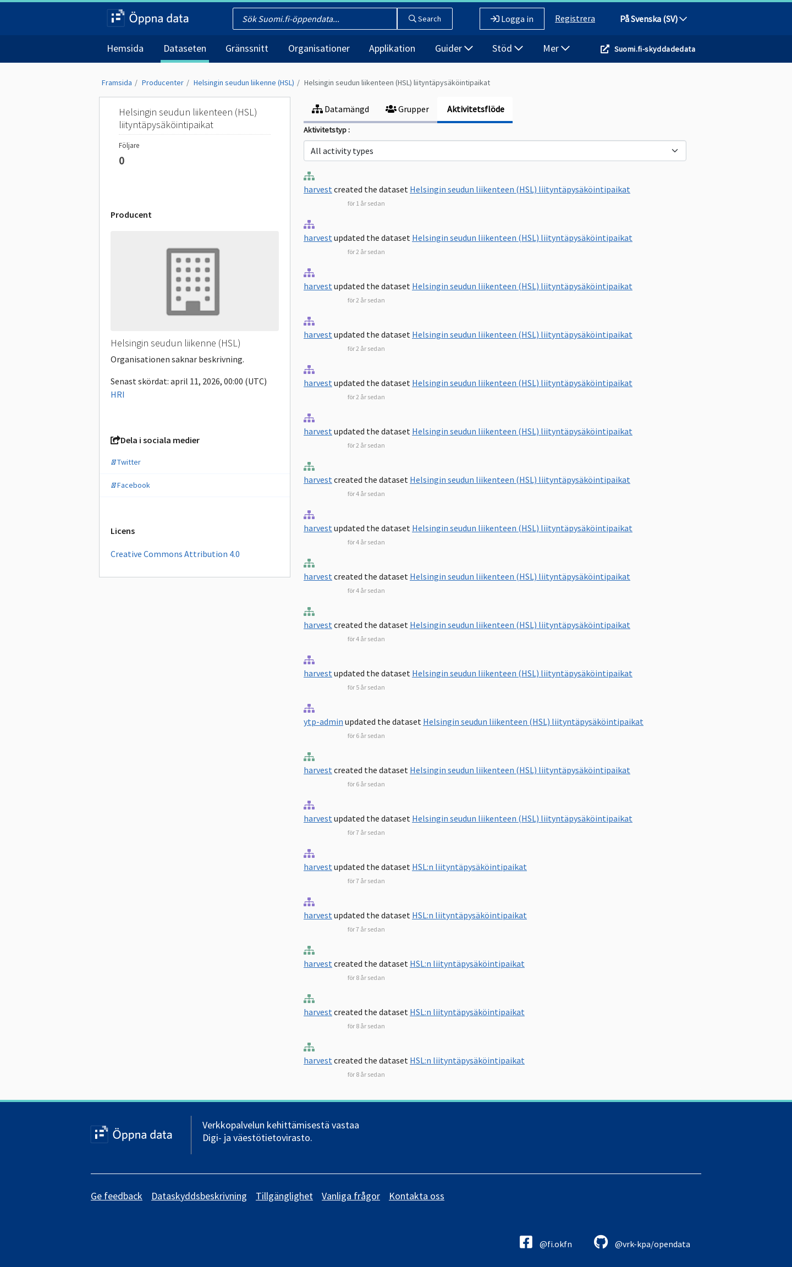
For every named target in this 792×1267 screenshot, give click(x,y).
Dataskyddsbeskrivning (199, 1195)
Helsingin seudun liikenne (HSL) (244, 82)
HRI (118, 394)
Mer (556, 48)
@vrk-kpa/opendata (642, 1242)
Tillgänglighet (284, 1195)
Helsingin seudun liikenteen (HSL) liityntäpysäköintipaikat (397, 82)
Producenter (163, 82)
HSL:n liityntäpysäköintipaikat (469, 866)
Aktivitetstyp (326, 130)
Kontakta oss (416, 1195)
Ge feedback (116, 1195)
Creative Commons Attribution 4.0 (175, 553)
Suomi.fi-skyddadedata (654, 49)
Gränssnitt (247, 48)
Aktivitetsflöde (475, 108)
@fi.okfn (546, 1242)
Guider (454, 48)
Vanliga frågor (351, 1195)
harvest (318, 189)
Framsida (117, 82)
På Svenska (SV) (653, 18)
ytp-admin (323, 721)
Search (425, 19)
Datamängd (340, 108)
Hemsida (125, 48)
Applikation (392, 48)
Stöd (507, 48)
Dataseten (184, 48)
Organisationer (319, 48)
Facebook (130, 485)
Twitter (126, 462)
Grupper (407, 108)
